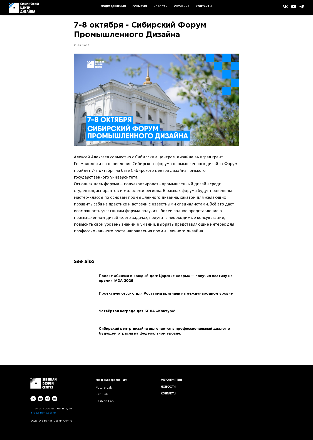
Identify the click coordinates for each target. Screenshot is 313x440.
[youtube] (293, 6)
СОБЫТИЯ (139, 6)
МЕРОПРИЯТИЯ (171, 379)
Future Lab (104, 387)
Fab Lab (102, 394)
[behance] (54, 398)
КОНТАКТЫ (204, 6)
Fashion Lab (105, 401)
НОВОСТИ (160, 6)
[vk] (285, 6)
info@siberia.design (43, 413)
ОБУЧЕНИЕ (181, 6)
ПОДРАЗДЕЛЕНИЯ (113, 6)
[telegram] (301, 6)
